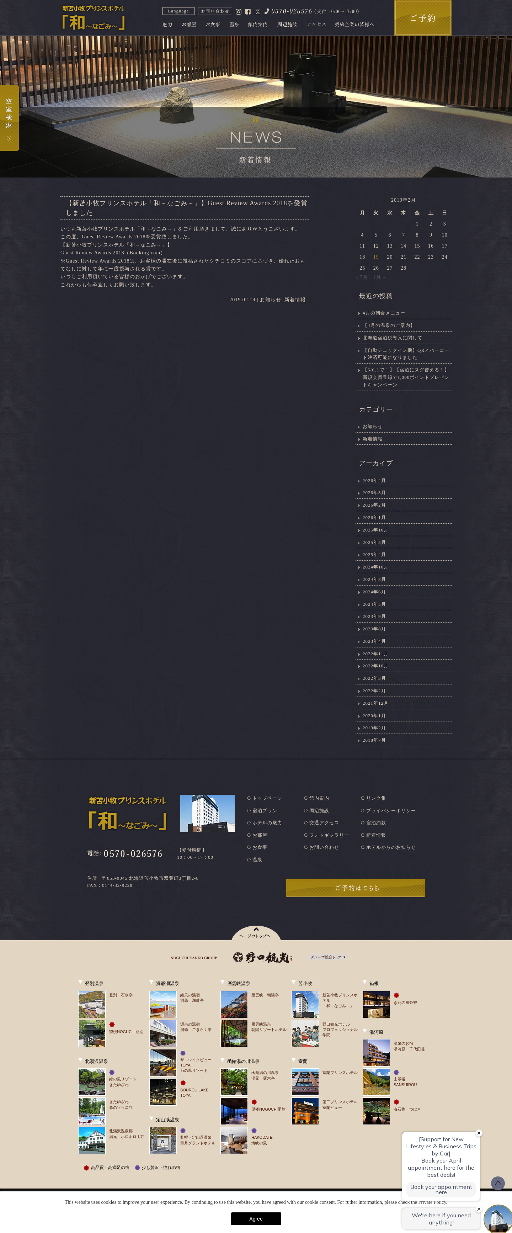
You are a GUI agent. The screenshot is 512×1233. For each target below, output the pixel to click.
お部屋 (259, 835)
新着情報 (295, 299)
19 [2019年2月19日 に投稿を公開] (376, 257)
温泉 (257, 859)
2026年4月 (374, 480)
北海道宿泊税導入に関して (392, 337)
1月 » (379, 277)
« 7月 (362, 277)
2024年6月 (374, 591)
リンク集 (376, 798)
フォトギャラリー (329, 835)
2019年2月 (374, 727)
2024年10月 (376, 567)
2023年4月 (374, 641)
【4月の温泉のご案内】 (389, 325)
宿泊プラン (264, 810)
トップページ (267, 798)
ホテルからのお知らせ (391, 847)
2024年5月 (374, 604)
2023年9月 (374, 616)
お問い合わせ (324, 847)
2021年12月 (376, 703)
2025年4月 (374, 554)
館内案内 (319, 798)
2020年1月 (374, 715)
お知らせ (270, 299)
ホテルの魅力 (267, 822)
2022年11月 (376, 653)
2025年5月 (374, 542)
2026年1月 (374, 517)
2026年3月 (374, 492)
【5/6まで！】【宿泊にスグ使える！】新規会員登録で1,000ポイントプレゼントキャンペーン (406, 377)
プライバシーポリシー (391, 810)
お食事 (259, 847)
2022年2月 (374, 690)
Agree (255, 1219)
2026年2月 (374, 505)
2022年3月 (374, 678)
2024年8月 (374, 579)
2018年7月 (374, 740)
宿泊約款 (376, 822)
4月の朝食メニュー (384, 313)
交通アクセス (324, 822)
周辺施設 (319, 810)
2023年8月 (374, 628)
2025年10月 (376, 530)
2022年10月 (376, 665)
